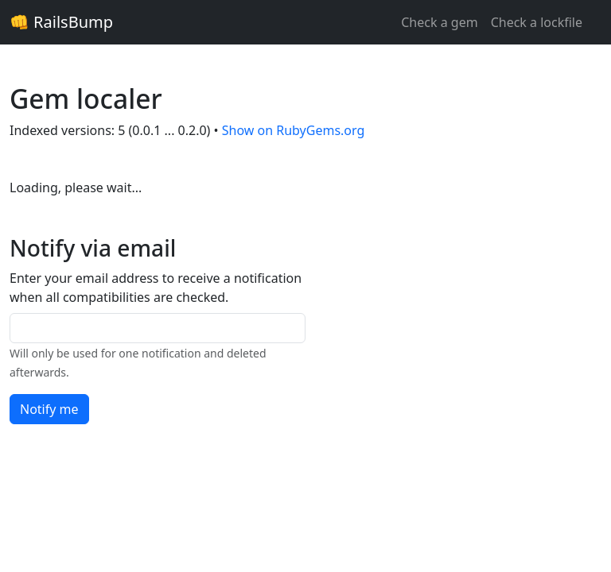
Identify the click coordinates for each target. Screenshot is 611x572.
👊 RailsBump (61, 22)
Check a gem (439, 22)
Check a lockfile (536, 22)
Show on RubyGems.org (293, 130)
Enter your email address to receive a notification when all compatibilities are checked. (156, 287)
